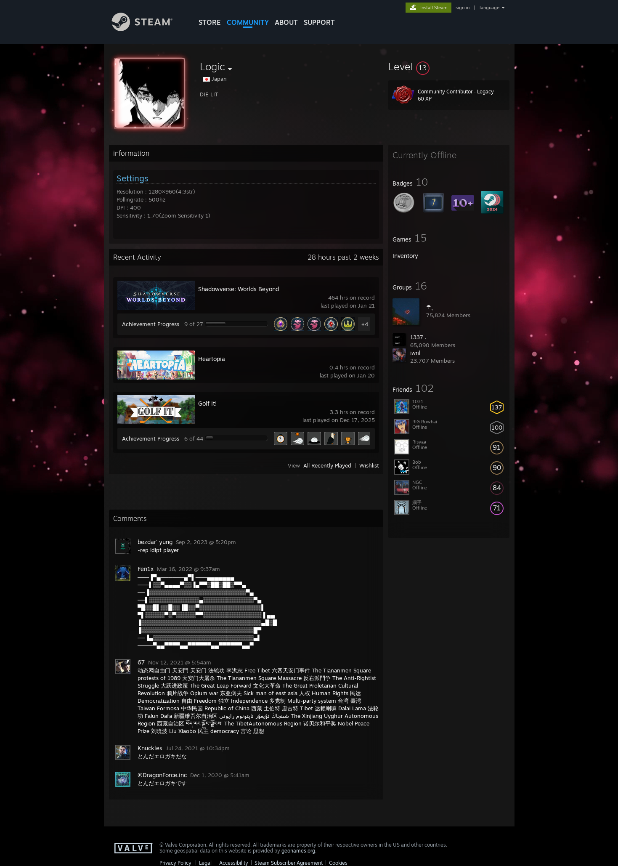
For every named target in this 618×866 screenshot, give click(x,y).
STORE (210, 22)
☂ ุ (429, 306)
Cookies (338, 863)
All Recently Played (327, 465)
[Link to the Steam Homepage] (148, 28)
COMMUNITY (248, 22)
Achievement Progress (150, 324)
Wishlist (369, 465)
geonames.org (298, 850)
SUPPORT (319, 22)
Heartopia (211, 358)
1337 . (418, 337)
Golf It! (207, 403)
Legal (205, 863)
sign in (462, 8)
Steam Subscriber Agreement (289, 863)
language (489, 8)
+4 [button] (364, 324)
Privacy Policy (175, 863)
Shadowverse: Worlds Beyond (238, 288)
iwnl (415, 352)
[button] (448, 66)
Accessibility (233, 863)
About (286, 22)
